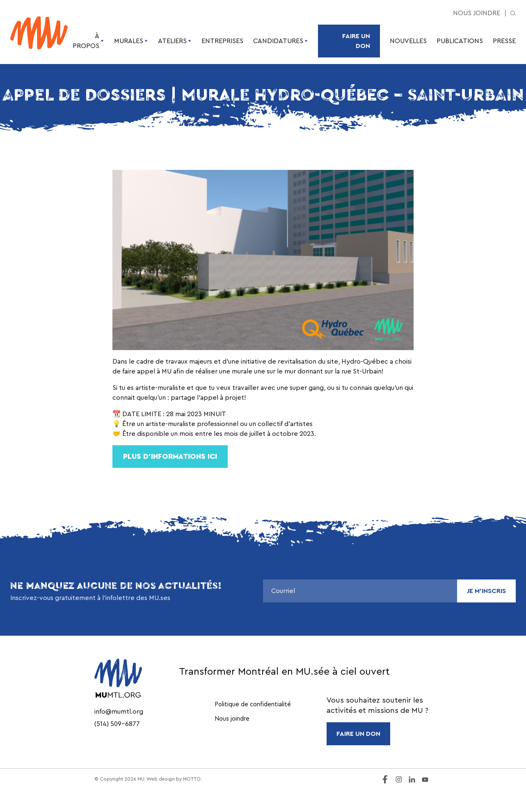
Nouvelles (408, 41)
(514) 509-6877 (117, 724)
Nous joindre (476, 13)
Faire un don (356, 41)
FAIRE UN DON (358, 733)
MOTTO (192, 778)
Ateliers (175, 41)
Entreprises (222, 41)
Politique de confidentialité (253, 704)
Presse (504, 41)
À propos (88, 41)
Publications (460, 41)
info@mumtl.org (118, 711)
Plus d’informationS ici (170, 456)
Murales (131, 41)
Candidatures (280, 41)
